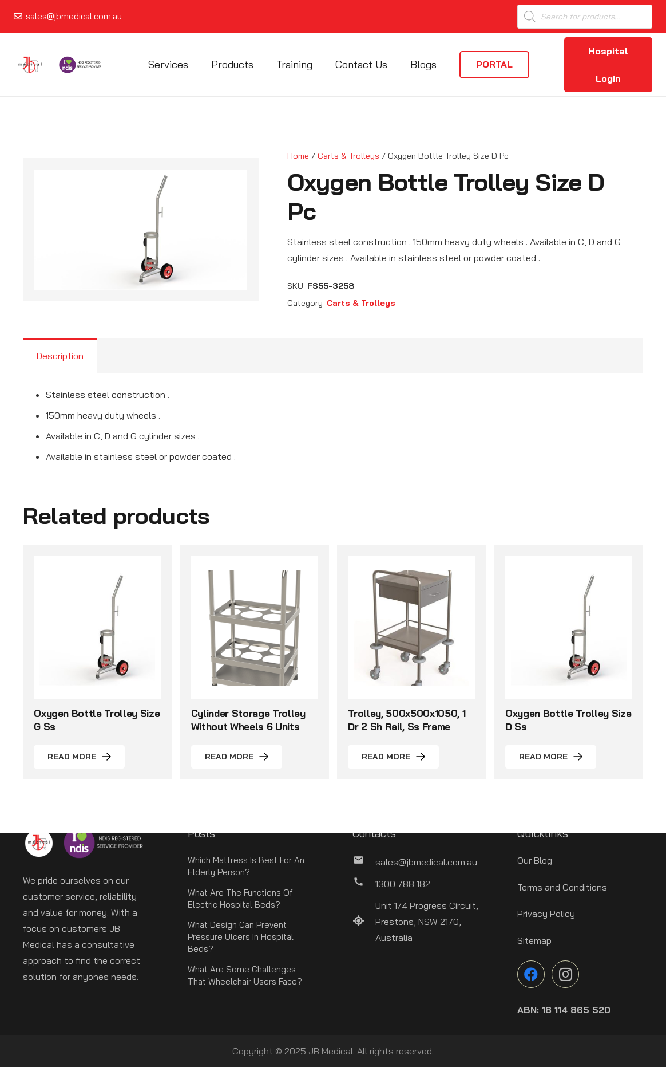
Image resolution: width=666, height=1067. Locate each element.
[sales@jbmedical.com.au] (363, 862)
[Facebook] (531, 974)
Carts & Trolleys (348, 156)
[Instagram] (565, 974)
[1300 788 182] (363, 884)
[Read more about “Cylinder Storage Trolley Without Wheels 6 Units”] (236, 757)
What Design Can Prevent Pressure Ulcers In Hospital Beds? (241, 936)
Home (298, 156)
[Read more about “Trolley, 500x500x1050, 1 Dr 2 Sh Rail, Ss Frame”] (393, 757)
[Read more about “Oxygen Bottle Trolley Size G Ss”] (79, 757)
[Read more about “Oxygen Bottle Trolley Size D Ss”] (550, 757)
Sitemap (534, 940)
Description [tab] (60, 355)
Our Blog (534, 860)
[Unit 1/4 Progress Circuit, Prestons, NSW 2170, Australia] (363, 922)
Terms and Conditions (562, 887)
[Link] (30, 64)
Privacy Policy (546, 913)
